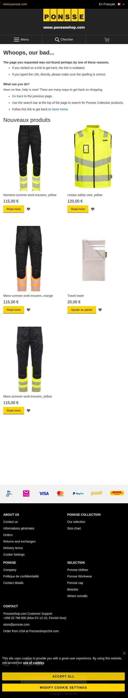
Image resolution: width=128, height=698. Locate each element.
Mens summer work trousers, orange (28, 295)
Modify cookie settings (63, 687)
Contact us (10, 522)
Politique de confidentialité (21, 576)
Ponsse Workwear (79, 576)
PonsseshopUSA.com (44, 631)
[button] (112, 4)
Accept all (63, 676)
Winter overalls (77, 596)
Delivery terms (13, 548)
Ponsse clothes (77, 570)
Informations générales (18, 528)
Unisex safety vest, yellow (84, 195)
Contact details (13, 583)
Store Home (60, 109)
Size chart (74, 528)
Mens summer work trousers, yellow (27, 396)
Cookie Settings (14, 554)
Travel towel (75, 295)
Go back (17, 96)
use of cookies (33, 662)
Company (9, 570)
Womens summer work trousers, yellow (29, 195)
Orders (8, 535)
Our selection (76, 522)
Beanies (72, 589)
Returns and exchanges (19, 541)
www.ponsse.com (15, 4)
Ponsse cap (75, 583)
